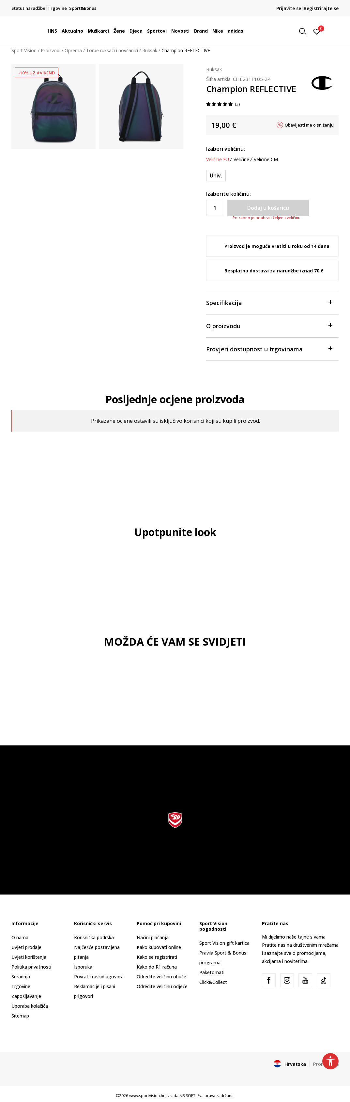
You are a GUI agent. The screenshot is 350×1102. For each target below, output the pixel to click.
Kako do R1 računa (157, 967)
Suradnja (20, 976)
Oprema (73, 50)
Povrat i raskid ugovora (99, 976)
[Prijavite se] (317, 31)
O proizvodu (269, 325)
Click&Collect (213, 982)
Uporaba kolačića (29, 1006)
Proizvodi (50, 50)
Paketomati (211, 972)
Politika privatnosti (31, 967)
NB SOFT (187, 1095)
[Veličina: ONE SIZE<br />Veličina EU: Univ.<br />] (216, 175)
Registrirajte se (321, 8)
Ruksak (149, 50)
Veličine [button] (241, 159)
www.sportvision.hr (147, 1095)
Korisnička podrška (94, 937)
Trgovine (20, 986)
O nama (19, 937)
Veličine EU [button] (217, 159)
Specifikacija (269, 302)
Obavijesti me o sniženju (309, 125)
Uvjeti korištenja (28, 957)
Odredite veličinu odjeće (162, 986)
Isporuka (83, 967)
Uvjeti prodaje (26, 947)
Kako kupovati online (159, 947)
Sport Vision (24, 50)
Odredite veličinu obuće (161, 976)
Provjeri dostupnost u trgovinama (269, 348)
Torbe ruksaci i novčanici (112, 50)
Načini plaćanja (153, 937)
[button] (304, 31)
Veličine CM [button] (266, 159)
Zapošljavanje (26, 996)
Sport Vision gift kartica (224, 943)
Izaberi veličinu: (225, 149)
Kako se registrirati (157, 957)
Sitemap (20, 1016)
